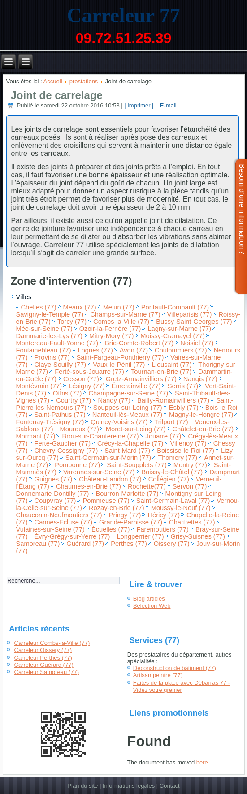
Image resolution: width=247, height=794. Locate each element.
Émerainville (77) (136, 386)
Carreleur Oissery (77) (43, 650)
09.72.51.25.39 (124, 38)
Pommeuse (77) (105, 500)
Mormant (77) (36, 436)
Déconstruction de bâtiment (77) (174, 668)
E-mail (167, 105)
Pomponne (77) (77, 464)
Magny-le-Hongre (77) (201, 414)
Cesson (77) (81, 378)
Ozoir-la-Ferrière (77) (110, 328)
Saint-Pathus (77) (60, 414)
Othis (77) (67, 393)
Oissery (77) (172, 543)
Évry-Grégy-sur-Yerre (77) (72, 536)
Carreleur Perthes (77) (43, 657)
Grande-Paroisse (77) (130, 522)
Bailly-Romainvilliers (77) (173, 400)
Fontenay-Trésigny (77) (50, 421)
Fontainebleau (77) (43, 350)
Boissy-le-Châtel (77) (172, 472)
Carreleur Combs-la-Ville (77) (52, 642)
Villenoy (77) (188, 443)
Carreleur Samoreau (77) (46, 672)
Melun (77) (118, 307)
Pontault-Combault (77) (175, 307)
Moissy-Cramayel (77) (172, 335)
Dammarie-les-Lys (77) (49, 335)
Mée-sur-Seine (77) (44, 328)
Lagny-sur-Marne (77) (179, 328)
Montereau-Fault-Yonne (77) (57, 343)
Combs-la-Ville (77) (121, 321)
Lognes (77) (95, 350)
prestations (83, 81)
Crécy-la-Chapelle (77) (130, 443)
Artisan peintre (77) (158, 675)
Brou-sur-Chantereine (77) (100, 436)
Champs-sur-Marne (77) (125, 314)
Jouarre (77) (164, 436)
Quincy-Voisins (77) (119, 421)
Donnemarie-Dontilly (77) (52, 493)
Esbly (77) (184, 407)
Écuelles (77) (110, 529)
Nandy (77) (114, 400)
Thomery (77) (177, 457)
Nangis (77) (200, 378)
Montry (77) (190, 464)
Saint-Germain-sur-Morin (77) (108, 457)
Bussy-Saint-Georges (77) (194, 321)
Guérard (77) (85, 543)
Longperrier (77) (140, 536)
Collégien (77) (168, 479)
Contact (170, 785)
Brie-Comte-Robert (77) (139, 343)
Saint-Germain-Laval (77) (173, 500)
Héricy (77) (163, 515)
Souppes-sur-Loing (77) (127, 407)
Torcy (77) (72, 321)
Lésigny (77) (87, 386)
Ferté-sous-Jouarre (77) (89, 371)
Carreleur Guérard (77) (44, 664)
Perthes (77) (129, 543)
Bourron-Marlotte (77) (126, 493)
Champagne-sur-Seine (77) (128, 393)
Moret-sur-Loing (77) (136, 429)
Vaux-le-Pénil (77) (119, 364)
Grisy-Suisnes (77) (198, 536)
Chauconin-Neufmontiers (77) (59, 515)
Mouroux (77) (79, 429)
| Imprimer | (138, 105)
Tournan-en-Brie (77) (161, 371)
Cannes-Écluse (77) (64, 522)
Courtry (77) (73, 400)
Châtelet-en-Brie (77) (203, 429)
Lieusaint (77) (171, 364)
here (202, 762)
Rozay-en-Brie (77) (116, 507)
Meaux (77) (79, 307)
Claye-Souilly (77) (61, 364)
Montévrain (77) (39, 386)
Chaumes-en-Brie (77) (88, 486)
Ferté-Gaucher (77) (63, 443)
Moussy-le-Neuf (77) (181, 507)
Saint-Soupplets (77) (137, 464)
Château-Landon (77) (110, 479)
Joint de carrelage (57, 95)
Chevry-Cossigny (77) (66, 450)
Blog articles (149, 598)
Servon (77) (190, 486)
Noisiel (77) (196, 343)
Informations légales (129, 785)
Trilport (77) (171, 421)
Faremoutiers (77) (162, 529)
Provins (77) (52, 357)
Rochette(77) (147, 486)
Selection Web (152, 605)
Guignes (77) (54, 479)
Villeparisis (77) (189, 314)
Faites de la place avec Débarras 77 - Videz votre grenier (181, 686)
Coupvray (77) (55, 500)
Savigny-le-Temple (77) (50, 314)
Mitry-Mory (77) (111, 335)
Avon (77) (134, 350)
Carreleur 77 (123, 15)
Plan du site (82, 785)
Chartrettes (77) (192, 522)
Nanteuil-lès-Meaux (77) (127, 414)
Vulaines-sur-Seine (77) (50, 529)
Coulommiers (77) (181, 350)
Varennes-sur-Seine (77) (98, 472)
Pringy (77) (125, 515)
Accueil (52, 81)
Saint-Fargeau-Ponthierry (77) (120, 357)
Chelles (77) (38, 307)
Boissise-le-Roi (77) (185, 450)
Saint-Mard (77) (127, 450)
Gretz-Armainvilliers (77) (141, 378)
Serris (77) (183, 386)
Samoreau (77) (38, 543)
